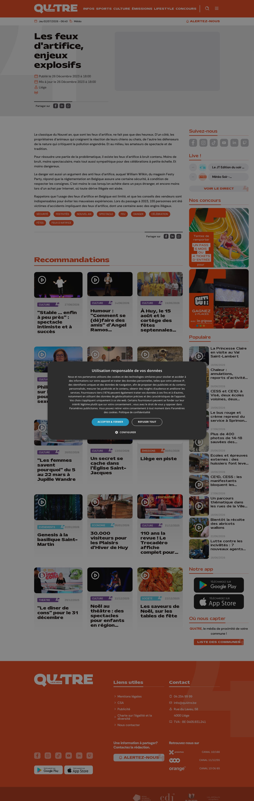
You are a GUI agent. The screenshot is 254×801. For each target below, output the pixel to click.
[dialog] (127, 400)
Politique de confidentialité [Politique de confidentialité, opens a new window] (134, 412)
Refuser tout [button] (147, 421)
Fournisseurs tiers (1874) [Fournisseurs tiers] (95, 392)
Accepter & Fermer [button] (110, 421)
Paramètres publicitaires (83, 408)
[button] (127, 432)
